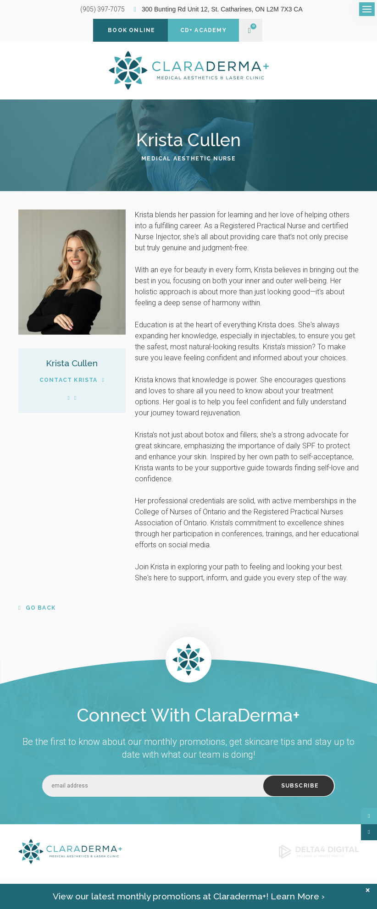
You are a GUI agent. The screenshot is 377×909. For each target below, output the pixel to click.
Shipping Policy (67, 890)
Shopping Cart (249, 30)
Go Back (40, 608)
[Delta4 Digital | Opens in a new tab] (319, 850)
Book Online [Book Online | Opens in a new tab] (131, 30)
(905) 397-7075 (102, 9)
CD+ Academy (203, 30)
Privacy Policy (26, 890)
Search (100, 890)
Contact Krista (68, 380)
